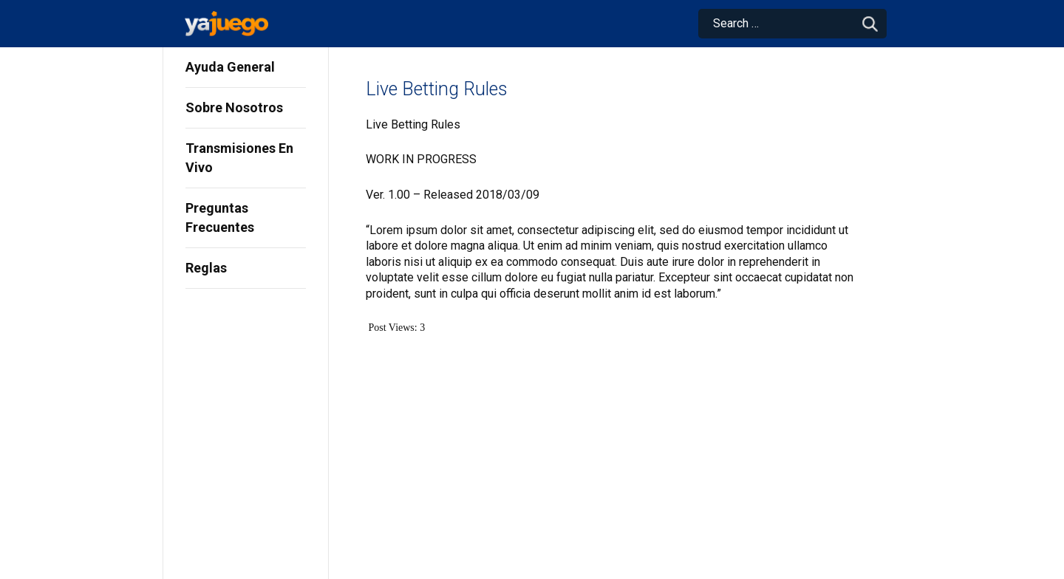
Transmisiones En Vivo (239, 157)
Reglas (206, 267)
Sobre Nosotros (234, 107)
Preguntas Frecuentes (219, 217)
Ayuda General (230, 67)
